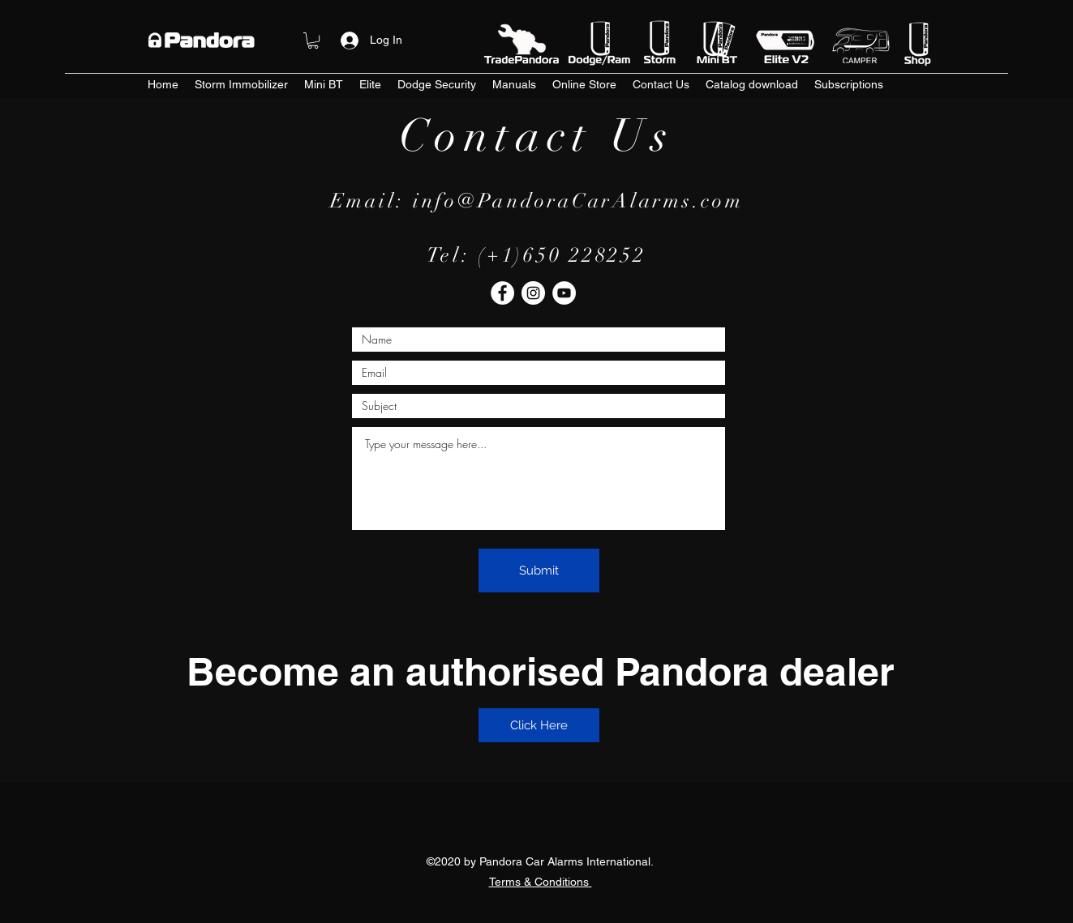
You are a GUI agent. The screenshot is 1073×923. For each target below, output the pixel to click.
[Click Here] (539, 725)
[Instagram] (533, 293)
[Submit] (539, 570)
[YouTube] (564, 293)
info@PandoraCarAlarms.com (578, 200)
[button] (313, 40)
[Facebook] (502, 293)
